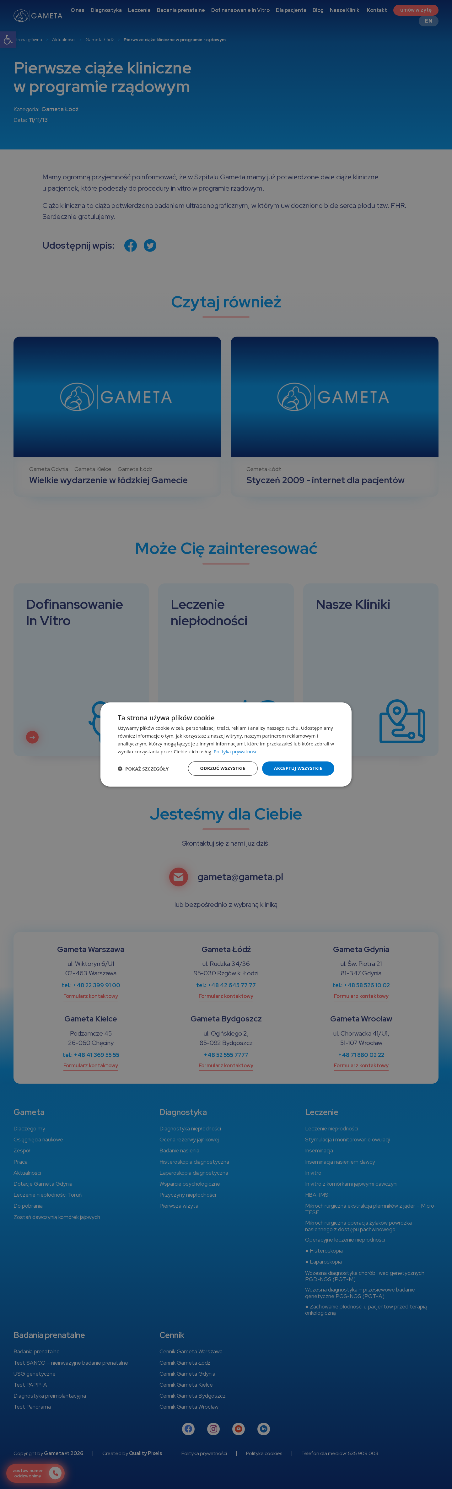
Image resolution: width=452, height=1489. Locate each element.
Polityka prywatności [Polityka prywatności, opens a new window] (236, 751)
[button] (143, 768)
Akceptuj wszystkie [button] (298, 768)
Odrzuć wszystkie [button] (222, 768)
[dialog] (226, 744)
